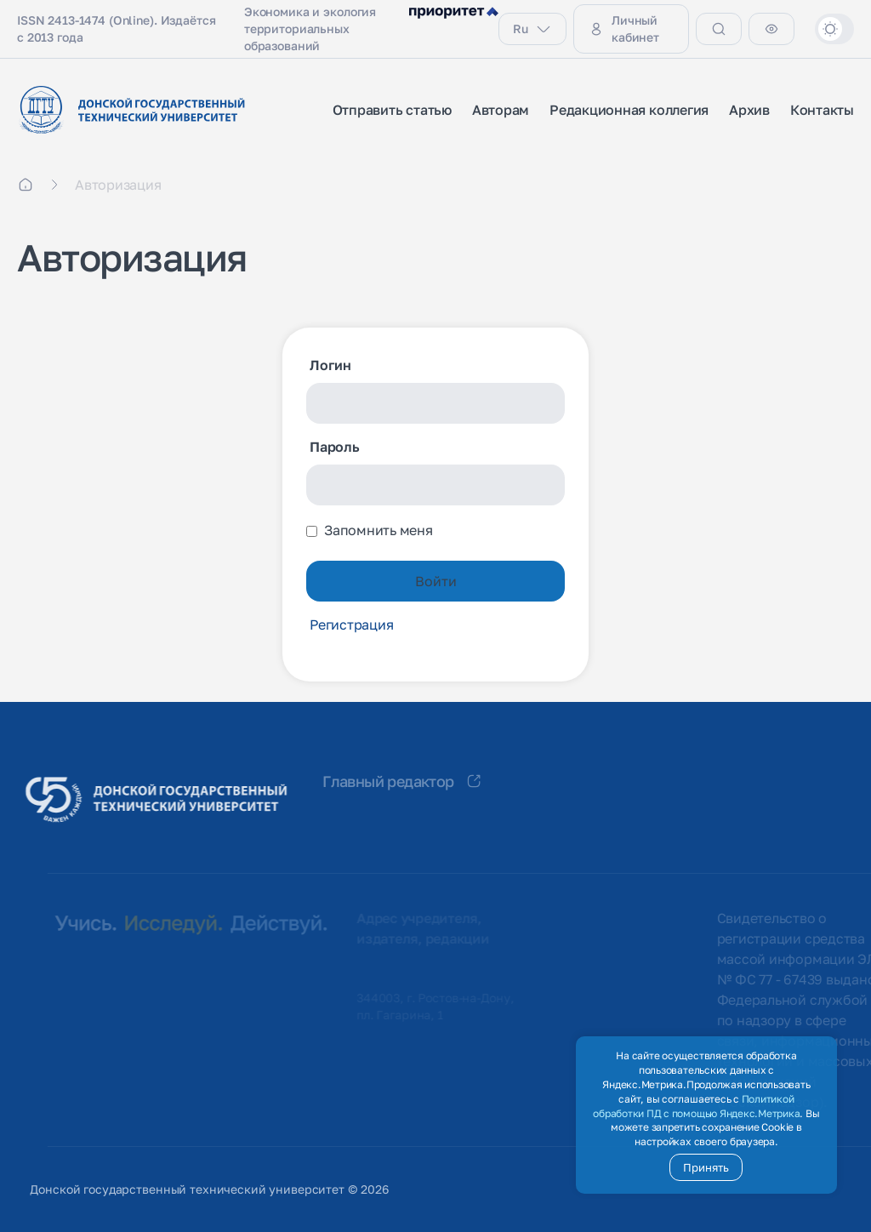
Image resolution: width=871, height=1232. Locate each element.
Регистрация (351, 624)
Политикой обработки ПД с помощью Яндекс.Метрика (696, 1106)
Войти (436, 581)
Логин (330, 365)
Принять (706, 1167)
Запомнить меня (378, 530)
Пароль (335, 446)
